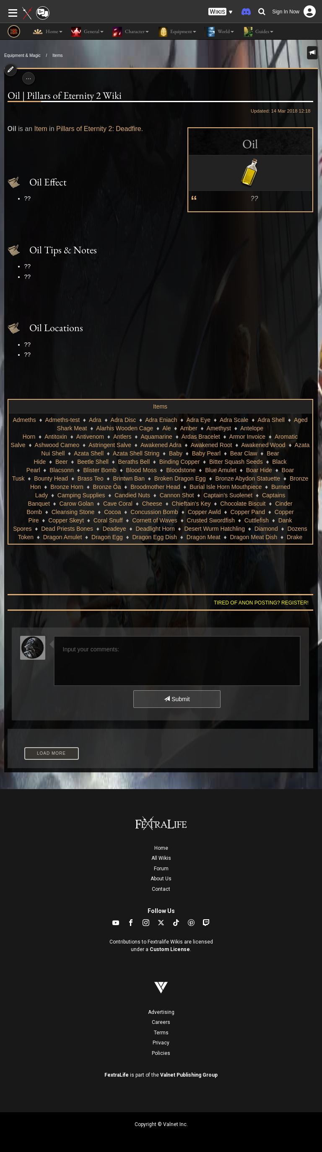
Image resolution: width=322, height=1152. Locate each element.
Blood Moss (141, 470)
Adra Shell (271, 420)
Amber (188, 428)
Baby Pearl (206, 453)
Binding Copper (179, 461)
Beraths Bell (134, 461)
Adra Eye (198, 420)
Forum (161, 869)
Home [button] (47, 32)
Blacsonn (61, 470)
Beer (61, 461)
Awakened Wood (263, 445)
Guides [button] (257, 32)
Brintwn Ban (129, 478)
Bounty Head (51, 478)
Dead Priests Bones (67, 528)
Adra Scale (234, 420)
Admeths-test (62, 420)
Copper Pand (247, 512)
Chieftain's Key (191, 503)
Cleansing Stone (73, 512)
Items (57, 55)
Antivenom (90, 436)
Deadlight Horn (154, 528)
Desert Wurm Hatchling (214, 528)
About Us (161, 879)
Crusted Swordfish (211, 520)
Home (161, 848)
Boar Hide (259, 470)
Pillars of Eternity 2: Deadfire (98, 128)
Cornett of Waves (154, 520)
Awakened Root (211, 445)
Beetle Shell (93, 461)
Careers (161, 1022)
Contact (161, 889)
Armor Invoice (247, 436)
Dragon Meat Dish (253, 537)
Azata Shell (89, 453)
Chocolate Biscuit (242, 503)
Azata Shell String (136, 453)
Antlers (122, 436)
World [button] (219, 32)
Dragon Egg (107, 537)
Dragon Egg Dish (154, 537)
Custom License (170, 949)
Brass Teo (91, 478)
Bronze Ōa (107, 486)
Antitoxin (55, 436)
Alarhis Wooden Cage (124, 428)
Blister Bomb (100, 470)
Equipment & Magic (22, 55)
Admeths (24, 420)
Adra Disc (123, 420)
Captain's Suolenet (227, 495)
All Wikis (161, 858)
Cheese (152, 503)
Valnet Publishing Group (189, 1075)
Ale (166, 428)
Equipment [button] (176, 32)
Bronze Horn (66, 486)
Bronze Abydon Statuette (247, 478)
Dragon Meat (204, 537)
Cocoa (112, 512)
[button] (221, 12)
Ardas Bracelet (201, 436)
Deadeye (114, 528)
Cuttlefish (256, 520)
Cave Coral (117, 503)
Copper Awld (204, 512)
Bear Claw (243, 453)
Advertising (161, 1012)
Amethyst (219, 428)
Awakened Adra (161, 445)
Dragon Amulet (62, 537)
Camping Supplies (81, 495)
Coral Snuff (108, 520)
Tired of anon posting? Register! (261, 603)
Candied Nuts (132, 495)
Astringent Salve (109, 445)
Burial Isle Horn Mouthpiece (226, 486)
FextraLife (116, 1075)
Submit (177, 699)
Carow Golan (76, 503)
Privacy (161, 1043)
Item (40, 128)
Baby (175, 453)
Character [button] (130, 32)
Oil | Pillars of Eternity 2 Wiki (65, 95)
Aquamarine (156, 436)
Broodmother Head (155, 486)
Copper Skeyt (66, 520)
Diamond (266, 528)
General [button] (87, 32)
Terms (161, 1033)
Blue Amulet (220, 470)
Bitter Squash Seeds (236, 461)
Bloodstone (180, 470)
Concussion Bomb (154, 512)
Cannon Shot (177, 495)
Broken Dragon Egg (180, 478)
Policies (161, 1053)
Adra (95, 420)
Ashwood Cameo (57, 445)
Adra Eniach (161, 420)
